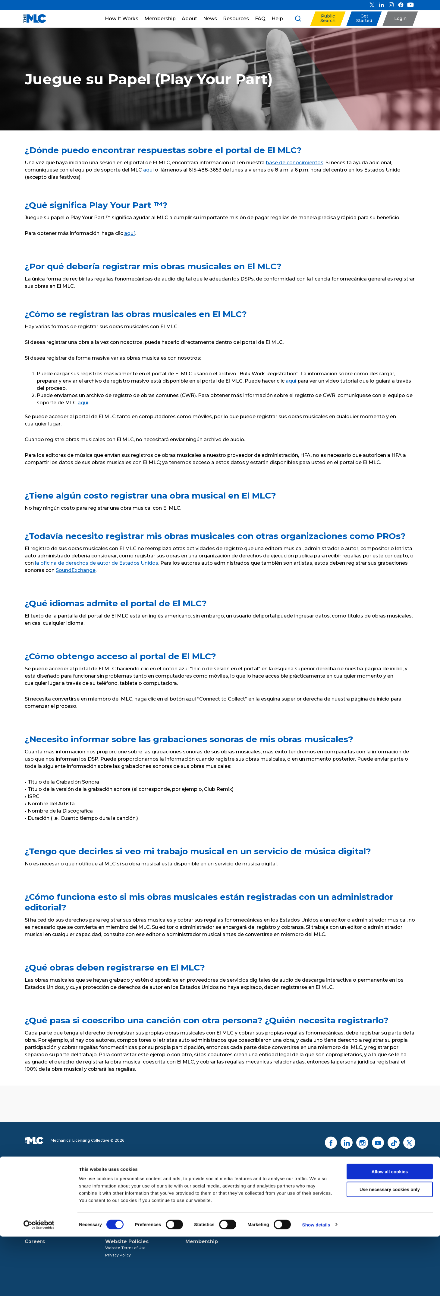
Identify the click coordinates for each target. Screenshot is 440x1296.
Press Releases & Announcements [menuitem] (217, 1182)
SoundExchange (76, 570)
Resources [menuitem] (195, 1197)
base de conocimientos (294, 162)
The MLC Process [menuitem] (121, 1182)
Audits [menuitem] (111, 1211)
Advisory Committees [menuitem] (45, 1211)
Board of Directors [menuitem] (41, 1204)
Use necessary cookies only (390, 1248)
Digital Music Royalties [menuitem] (125, 1204)
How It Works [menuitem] (122, 1176)
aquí (148, 170)
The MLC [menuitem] (33, 1182)
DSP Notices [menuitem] (116, 1190)
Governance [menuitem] (36, 1190)
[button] (327, 18)
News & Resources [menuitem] (209, 1176)
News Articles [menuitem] (197, 1190)
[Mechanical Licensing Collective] (31, 18)
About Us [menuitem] (36, 1176)
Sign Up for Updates (379, 1180)
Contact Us (386, 1202)
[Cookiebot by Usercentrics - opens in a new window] (39, 1284)
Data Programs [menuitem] (119, 1197)
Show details (316, 1284)
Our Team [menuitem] (34, 1197)
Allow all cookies (390, 1230)
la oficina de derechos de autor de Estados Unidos (96, 563)
